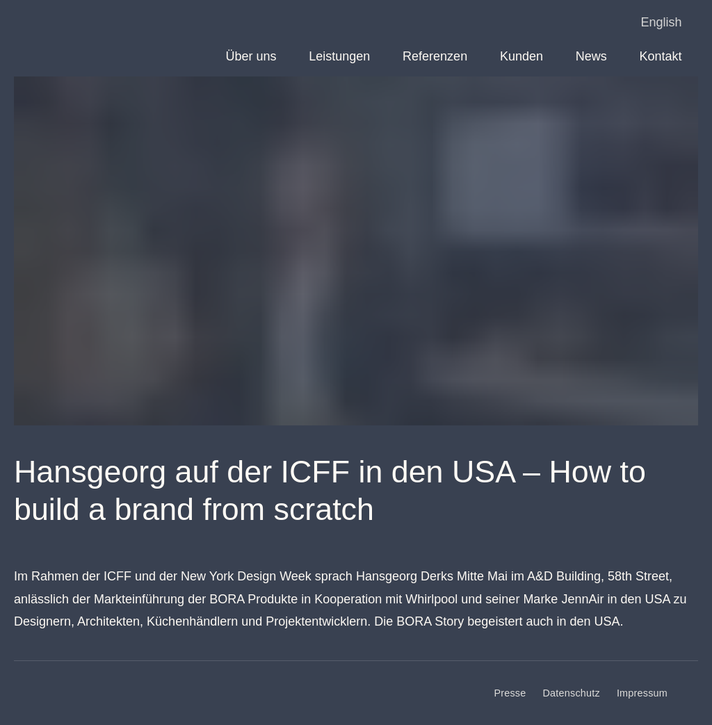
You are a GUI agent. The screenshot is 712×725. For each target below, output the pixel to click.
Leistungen (339, 56)
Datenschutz (571, 693)
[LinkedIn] (691, 693)
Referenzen (435, 56)
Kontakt (661, 56)
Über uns (250, 56)
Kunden (521, 56)
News (591, 56)
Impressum (642, 693)
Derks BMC (46, 28)
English (661, 22)
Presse (510, 693)
